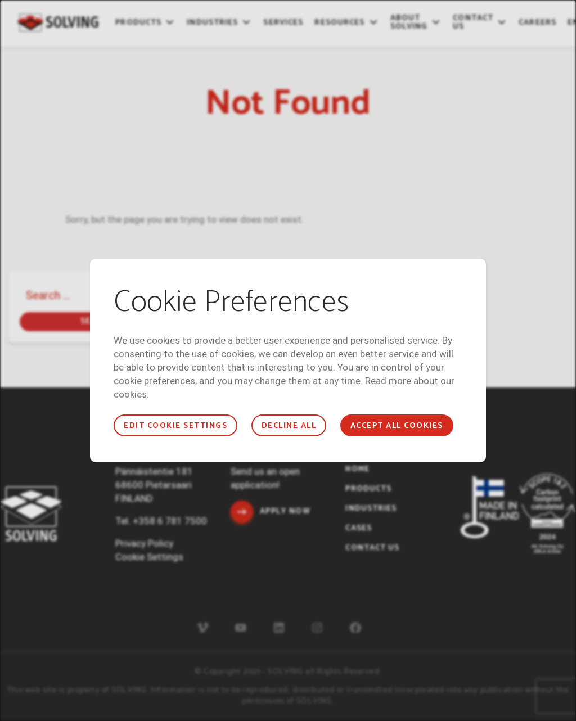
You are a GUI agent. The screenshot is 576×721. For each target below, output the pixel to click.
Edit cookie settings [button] (175, 426)
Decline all (289, 426)
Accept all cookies (396, 426)
